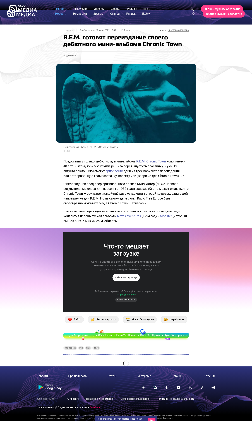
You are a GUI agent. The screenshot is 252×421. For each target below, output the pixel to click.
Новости (69, 30)
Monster (166, 216)
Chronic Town (156, 161)
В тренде (209, 376)
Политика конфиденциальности (176, 398)
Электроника (70, 348)
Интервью (144, 376)
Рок (81, 348)
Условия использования (135, 398)
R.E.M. (141, 161)
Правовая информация (100, 398)
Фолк (88, 348)
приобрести (114, 171)
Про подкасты (77, 376)
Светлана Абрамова (178, 30)
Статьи (112, 376)
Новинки (177, 376)
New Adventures (129, 216)
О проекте (73, 398)
